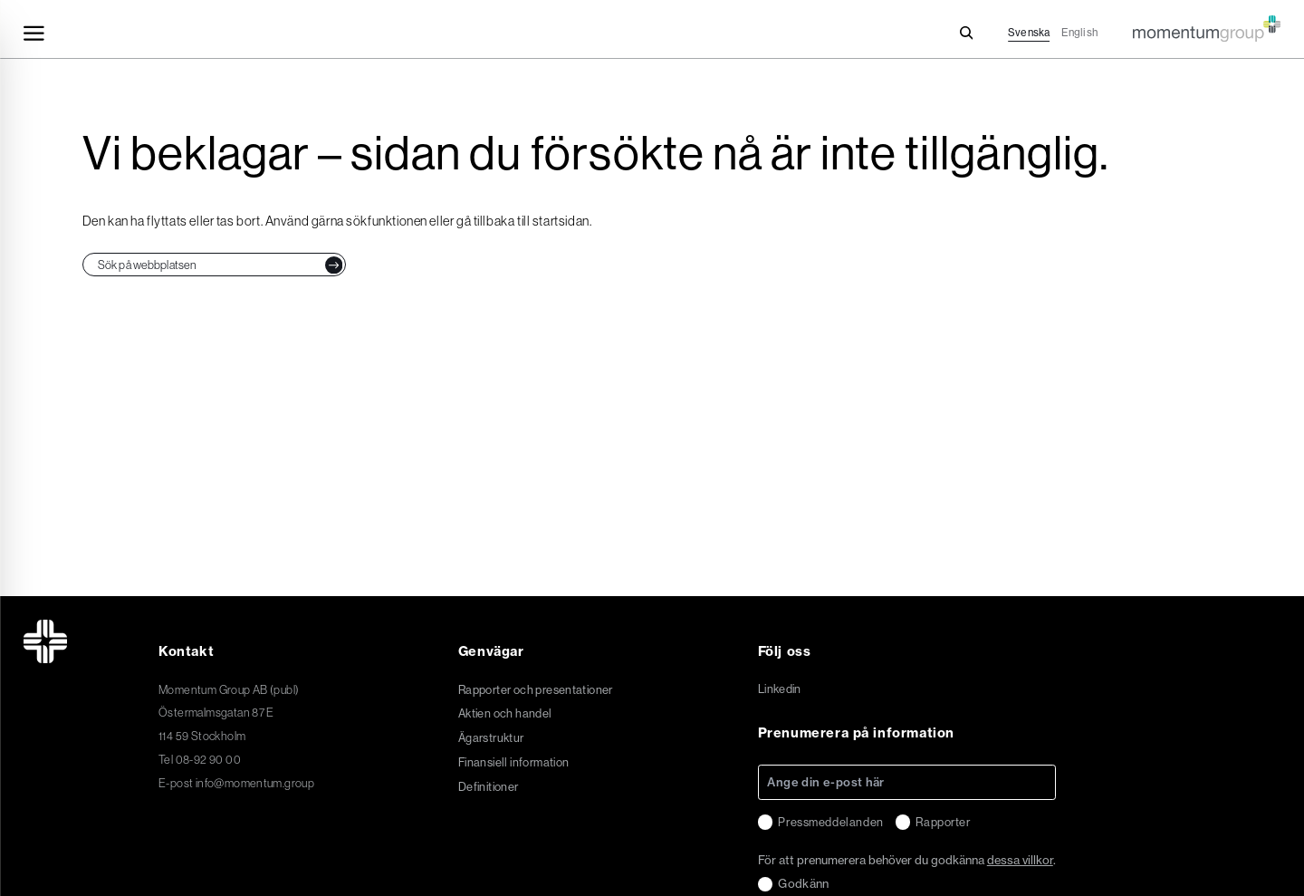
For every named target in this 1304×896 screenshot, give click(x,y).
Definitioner (488, 787)
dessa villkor (1020, 860)
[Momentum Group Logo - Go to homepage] (1206, 21)
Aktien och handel (505, 713)
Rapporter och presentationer (535, 690)
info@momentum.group (255, 783)
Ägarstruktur (491, 738)
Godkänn (803, 883)
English (1079, 32)
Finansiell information (514, 762)
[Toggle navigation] (34, 33)
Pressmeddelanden (830, 822)
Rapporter (943, 822)
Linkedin (779, 690)
